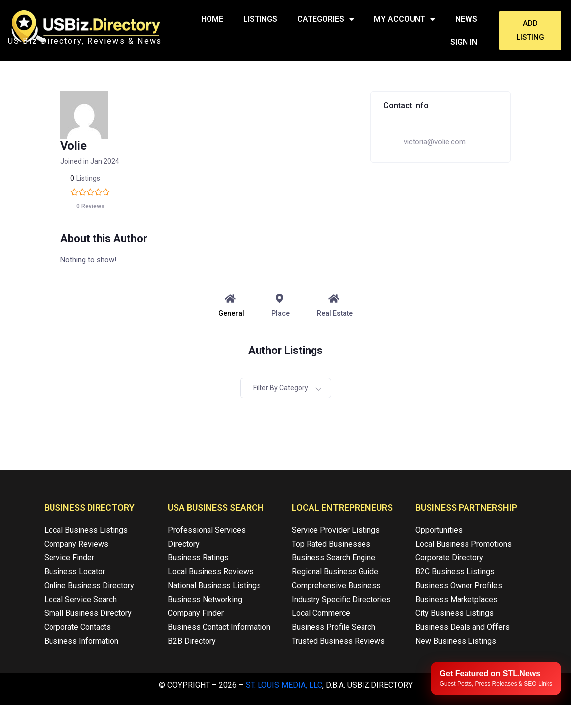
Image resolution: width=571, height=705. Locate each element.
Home (212, 19)
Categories (325, 19)
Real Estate (335, 305)
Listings (260, 19)
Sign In (463, 42)
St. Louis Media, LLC (284, 685)
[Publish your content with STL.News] (496, 678)
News (466, 19)
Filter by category (280, 388)
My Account (404, 19)
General (231, 305)
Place (280, 305)
